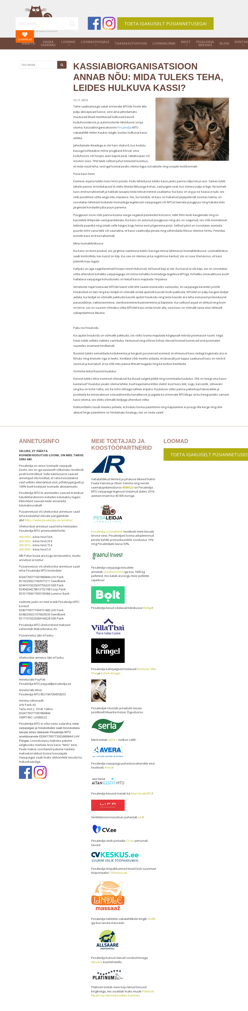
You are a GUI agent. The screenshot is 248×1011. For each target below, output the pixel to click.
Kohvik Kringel (110, 673)
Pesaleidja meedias (205, 43)
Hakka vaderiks (48, 43)
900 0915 (25, 545)
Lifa (140, 817)
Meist (186, 42)
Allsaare (96, 962)
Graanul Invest (113, 572)
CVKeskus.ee (118, 873)
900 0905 (25, 549)
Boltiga (147, 608)
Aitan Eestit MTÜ (141, 793)
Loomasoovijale (95, 42)
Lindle (151, 919)
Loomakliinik (164, 43)
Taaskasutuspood (131, 43)
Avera (109, 767)
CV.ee (130, 841)
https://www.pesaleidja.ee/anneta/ (48, 520)
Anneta (28, 43)
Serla (111, 740)
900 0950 (25, 537)
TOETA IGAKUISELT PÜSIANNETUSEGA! (165, 24)
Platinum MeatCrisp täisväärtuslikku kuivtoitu (122, 993)
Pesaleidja (124, 127)
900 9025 (25, 541)
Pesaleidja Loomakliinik (107, 531)
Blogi (224, 43)
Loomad (68, 42)
